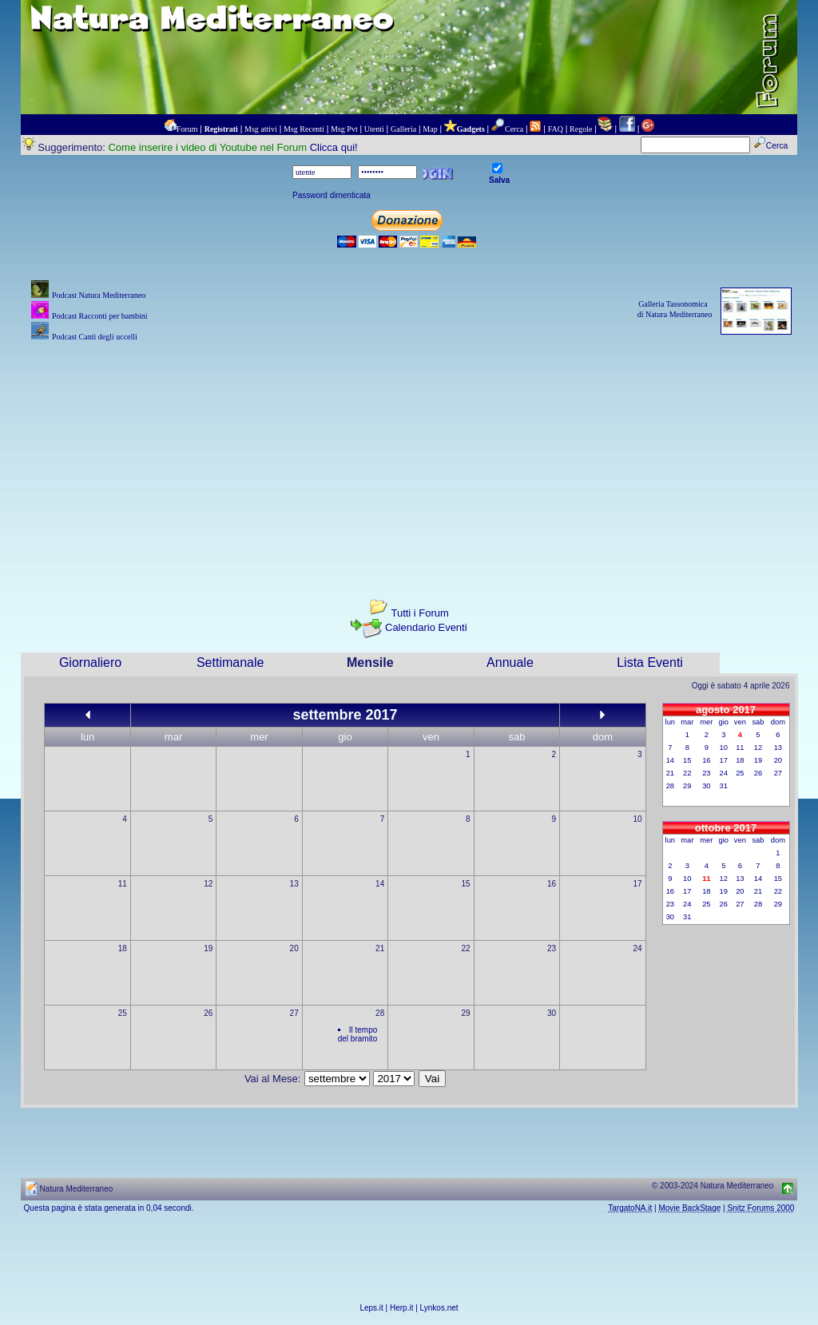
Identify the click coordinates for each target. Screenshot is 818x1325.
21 (379, 948)
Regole (581, 129)
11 (122, 883)
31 (724, 786)
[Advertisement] (409, 457)
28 (379, 1013)
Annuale (510, 662)
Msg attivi (260, 129)
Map (430, 129)
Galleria (403, 129)
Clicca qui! (334, 147)
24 (637, 948)
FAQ (555, 129)
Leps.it (371, 1307)
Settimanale (230, 662)
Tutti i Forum (419, 613)
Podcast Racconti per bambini (100, 315)
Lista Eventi (650, 662)
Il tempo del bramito (358, 1034)
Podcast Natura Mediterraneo (98, 295)
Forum (187, 129)
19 (208, 948)
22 (466, 948)
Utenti (374, 129)
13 (294, 883)
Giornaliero (90, 662)
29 (466, 1013)
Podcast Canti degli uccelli (94, 336)
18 (122, 948)
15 (466, 883)
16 (551, 883)
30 (551, 1013)
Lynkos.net (439, 1307)
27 (294, 1013)
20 (294, 948)
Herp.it (401, 1307)
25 (122, 1013)
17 (637, 883)
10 (637, 819)
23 (551, 948)
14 (379, 883)
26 (208, 1013)
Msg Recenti (304, 129)
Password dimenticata (331, 195)
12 (208, 883)
